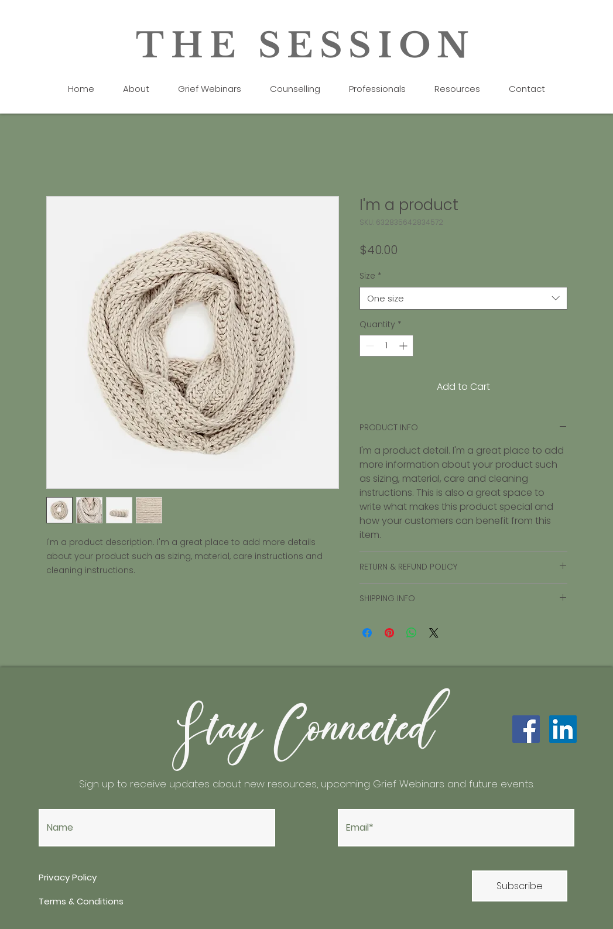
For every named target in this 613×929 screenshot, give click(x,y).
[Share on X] (434, 633)
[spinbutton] (386, 345)
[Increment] (404, 345)
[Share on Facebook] (367, 633)
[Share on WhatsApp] (412, 633)
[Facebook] (526, 729)
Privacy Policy (69, 877)
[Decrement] (368, 345)
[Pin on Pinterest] (389, 633)
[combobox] (463, 298)
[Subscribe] (519, 885)
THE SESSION (306, 46)
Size (370, 276)
